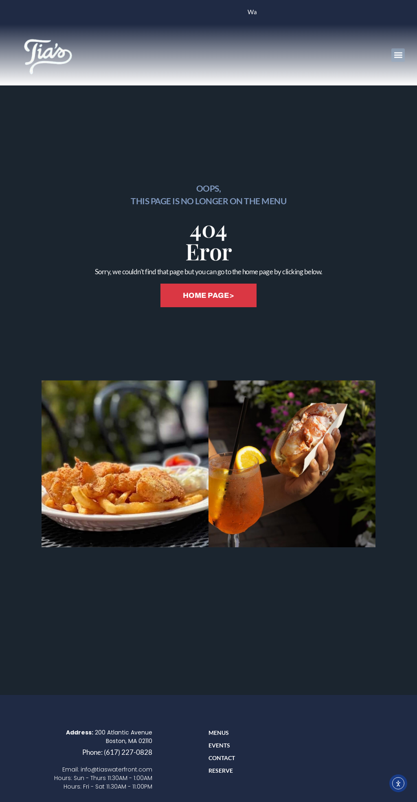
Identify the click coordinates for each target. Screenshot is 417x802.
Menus (218, 732)
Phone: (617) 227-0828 (117, 752)
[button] (398, 55)
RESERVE (220, 770)
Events (219, 745)
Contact (221, 757)
